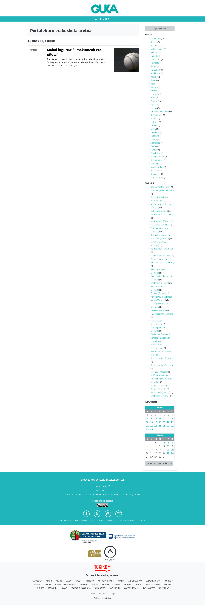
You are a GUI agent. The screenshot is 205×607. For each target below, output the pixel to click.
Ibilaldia (153, 90)
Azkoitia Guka (153, 581)
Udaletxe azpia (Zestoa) (161, 358)
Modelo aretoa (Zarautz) (161, 214)
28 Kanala (164, 588)
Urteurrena (155, 174)
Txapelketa (155, 59)
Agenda (102, 19)
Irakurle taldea (157, 177)
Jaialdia (154, 77)
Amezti (78, 581)
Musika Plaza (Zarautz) (160, 221)
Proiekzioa (155, 153)
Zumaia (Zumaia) (158, 293)
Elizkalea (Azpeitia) (159, 372)
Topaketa (154, 136)
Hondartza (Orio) (158, 197)
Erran (48, 584)
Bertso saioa (156, 160)
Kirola (153, 129)
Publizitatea (98, 520)
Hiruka (167, 584)
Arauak (111, 520)
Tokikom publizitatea (102, 598)
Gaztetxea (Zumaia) (159, 283)
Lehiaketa (154, 132)
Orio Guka (100, 588)
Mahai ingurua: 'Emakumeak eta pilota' (74, 52)
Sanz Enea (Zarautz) (159, 224)
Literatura (154, 163)
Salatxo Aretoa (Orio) (160, 187)
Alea (68, 581)
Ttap (112, 594)
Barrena (168, 581)
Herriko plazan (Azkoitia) (161, 249)
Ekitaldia (154, 122)
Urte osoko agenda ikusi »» (159, 463)
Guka (138, 584)
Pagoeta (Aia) (156, 200)
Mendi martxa (156, 167)
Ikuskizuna (155, 73)
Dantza (153, 42)
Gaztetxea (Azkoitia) (159, 396)
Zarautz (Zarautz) (158, 389)
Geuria (83, 584)
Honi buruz (65, 520)
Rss (143, 520)
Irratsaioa (154, 94)
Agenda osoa (160, 28)
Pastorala (154, 170)
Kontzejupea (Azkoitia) (160, 255)
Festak (153, 108)
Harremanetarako (128, 520)
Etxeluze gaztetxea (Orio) (162, 190)
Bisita (152, 84)
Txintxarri (114, 588)
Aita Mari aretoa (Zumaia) (162, 262)
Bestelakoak (156, 115)
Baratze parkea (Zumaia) (161, 365)
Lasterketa (155, 56)
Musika (153, 150)
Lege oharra (81, 520)
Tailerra (153, 125)
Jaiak (152, 97)
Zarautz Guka (131, 588)
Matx (92, 594)
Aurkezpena (155, 45)
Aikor (49, 581)
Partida (153, 118)
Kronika (40, 588)
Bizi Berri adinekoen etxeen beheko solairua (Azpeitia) (161, 378)
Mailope (52, 588)
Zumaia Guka (149, 588)
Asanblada (155, 143)
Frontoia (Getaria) (158, 310)
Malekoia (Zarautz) (159, 211)
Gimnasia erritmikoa (159, 111)
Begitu (37, 584)
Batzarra (154, 87)
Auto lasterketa (157, 156)
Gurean (102, 594)
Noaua (64, 588)
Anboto (90, 581)
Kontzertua (155, 38)
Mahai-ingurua (156, 49)
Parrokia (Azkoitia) (158, 259)
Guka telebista (152, 584)
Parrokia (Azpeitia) (158, 385)
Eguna (153, 104)
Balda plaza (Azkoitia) (160, 235)
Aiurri (59, 581)
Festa (153, 146)
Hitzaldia (154, 52)
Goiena (94, 584)
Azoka (153, 66)
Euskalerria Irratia (65, 584)
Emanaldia (155, 70)
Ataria (121, 581)
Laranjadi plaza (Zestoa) (161, 314)
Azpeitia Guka (135, 581)
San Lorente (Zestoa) (160, 392)
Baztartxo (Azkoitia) (159, 238)
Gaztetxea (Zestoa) (159, 334)
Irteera (153, 139)
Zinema (153, 101)
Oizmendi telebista (81, 588)
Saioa (153, 80)
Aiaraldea (37, 581)
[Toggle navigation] (29, 9)
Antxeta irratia (106, 581)
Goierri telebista (111, 584)
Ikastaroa (154, 63)
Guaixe (127, 584)
